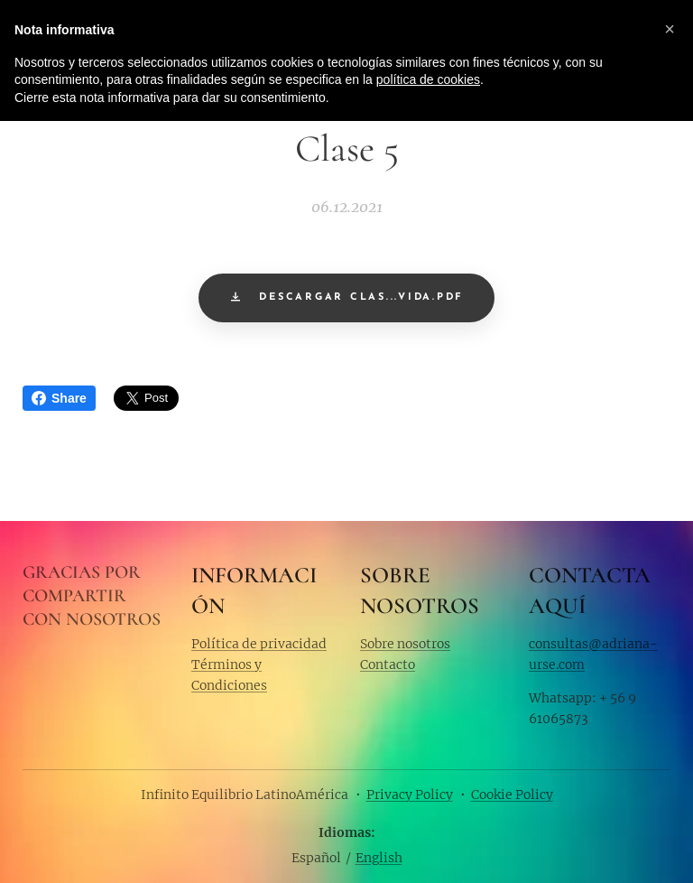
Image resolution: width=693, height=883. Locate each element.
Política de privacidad (259, 643)
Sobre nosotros (405, 643)
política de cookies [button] (428, 79)
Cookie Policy (512, 794)
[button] (669, 28)
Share (59, 398)
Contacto (387, 664)
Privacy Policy (409, 794)
